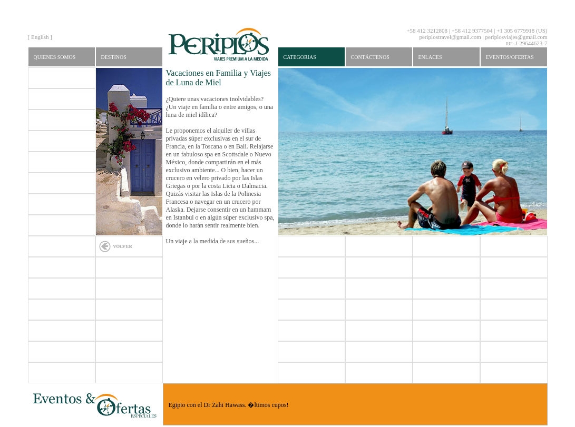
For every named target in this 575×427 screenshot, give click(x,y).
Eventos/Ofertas (510, 57)
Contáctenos (370, 57)
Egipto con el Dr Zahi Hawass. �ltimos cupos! (229, 405)
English (40, 37)
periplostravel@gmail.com (450, 37)
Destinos (113, 57)
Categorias (300, 57)
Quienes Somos (55, 57)
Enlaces (430, 57)
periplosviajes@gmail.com (516, 37)
